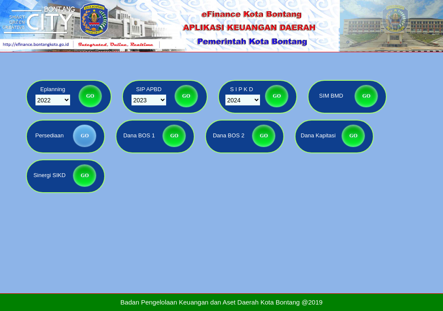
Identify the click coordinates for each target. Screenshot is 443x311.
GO (90, 96)
